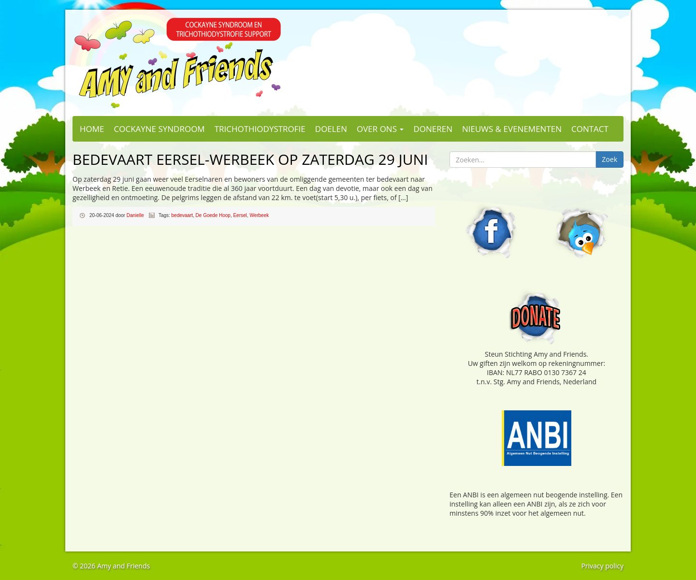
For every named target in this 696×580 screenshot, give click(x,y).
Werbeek (259, 215)
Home (92, 128)
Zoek (609, 159)
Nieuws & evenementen (512, 128)
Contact (590, 128)
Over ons (380, 128)
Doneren (432, 128)
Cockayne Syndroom (159, 128)
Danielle (135, 215)
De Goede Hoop (213, 215)
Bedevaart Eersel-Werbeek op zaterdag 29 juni (250, 159)
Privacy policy (602, 565)
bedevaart (182, 215)
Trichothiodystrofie (260, 128)
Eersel (239, 215)
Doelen (331, 128)
